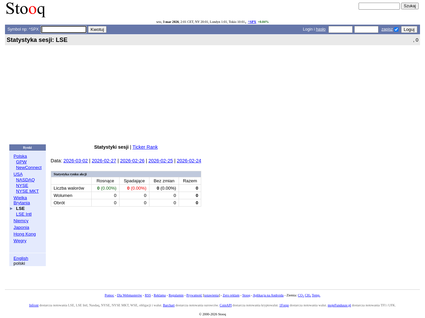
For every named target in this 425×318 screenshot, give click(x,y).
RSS (148, 295)
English (21, 258)
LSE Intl (24, 214)
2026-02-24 (189, 160)
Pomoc (109, 295)
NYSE (22, 185)
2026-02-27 (104, 160)
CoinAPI (225, 305)
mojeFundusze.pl (339, 305)
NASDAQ (25, 179)
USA (18, 174)
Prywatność (194, 295)
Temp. (316, 295)
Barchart (169, 305)
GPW (21, 161)
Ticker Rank (145, 147)
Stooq (246, 295)
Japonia (21, 227)
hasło (320, 29)
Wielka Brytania (22, 200)
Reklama (160, 295)
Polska (20, 156)
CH (308, 295)
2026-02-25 (160, 160)
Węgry (20, 240)
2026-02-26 (132, 160)
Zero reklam (231, 295)
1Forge (284, 305)
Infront (34, 305)
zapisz (387, 29)
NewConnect (29, 167)
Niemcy (21, 220)
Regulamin (176, 295)
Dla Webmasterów (129, 295)
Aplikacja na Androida (268, 295)
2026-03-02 (75, 160)
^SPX (252, 22)
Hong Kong (25, 234)
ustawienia (211, 295)
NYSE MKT (27, 191)
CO (301, 295)
